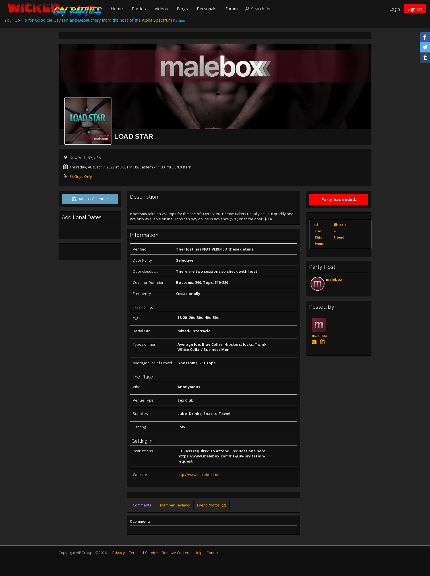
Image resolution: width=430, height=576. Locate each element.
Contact (213, 552)
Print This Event (319, 237)
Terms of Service (143, 552)
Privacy (118, 552)
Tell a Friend (340, 231)
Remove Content (176, 552)
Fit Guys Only (81, 176)
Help (198, 552)
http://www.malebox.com (198, 474)
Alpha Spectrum (157, 20)
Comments (142, 505)
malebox (334, 279)
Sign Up (415, 9)
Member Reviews (175, 505)
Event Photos (211, 505)
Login (394, 9)
